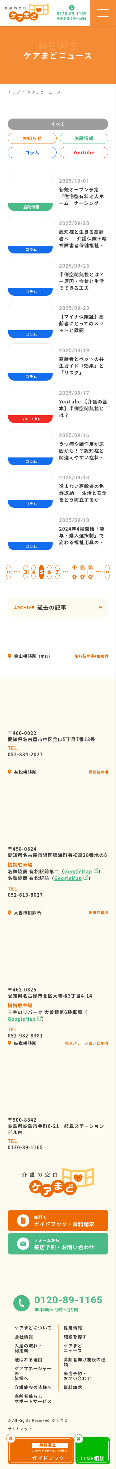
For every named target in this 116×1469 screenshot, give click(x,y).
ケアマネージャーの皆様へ (33, 1373)
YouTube (83, 152)
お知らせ (32, 138)
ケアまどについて (33, 1327)
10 (74, 572)
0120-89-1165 (25, 1144)
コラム (32, 152)
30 (90, 572)
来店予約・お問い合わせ (78, 1376)
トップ (14, 92)
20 (82, 572)
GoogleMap (78, 871)
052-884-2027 (25, 751)
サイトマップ (20, 1428)
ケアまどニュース (73, 1348)
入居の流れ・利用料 (29, 1348)
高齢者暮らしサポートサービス (33, 1399)
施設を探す (75, 1336)
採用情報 (73, 1327)
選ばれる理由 (29, 1359)
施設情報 (84, 138)
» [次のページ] (107, 572)
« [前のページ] (8, 572)
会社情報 (24, 1336)
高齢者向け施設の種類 (85, 1362)
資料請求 (73, 1387)
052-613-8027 (25, 892)
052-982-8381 (25, 1032)
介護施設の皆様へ (33, 1387)
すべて (58, 124)
